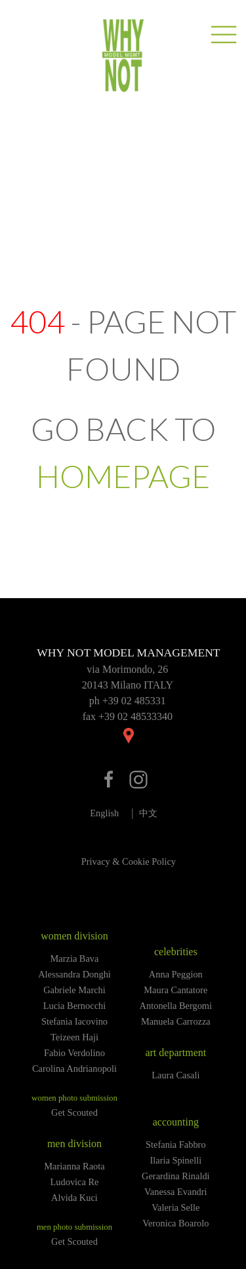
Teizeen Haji (74, 1037)
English (104, 813)
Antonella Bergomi (176, 1005)
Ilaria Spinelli (175, 1160)
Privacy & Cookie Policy (128, 861)
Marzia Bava (75, 958)
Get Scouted (74, 1112)
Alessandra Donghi (74, 974)
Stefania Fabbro (176, 1144)
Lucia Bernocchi (74, 1005)
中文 (148, 813)
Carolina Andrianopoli (74, 1068)
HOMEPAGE (123, 476)
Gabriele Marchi (74, 990)
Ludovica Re (75, 1182)
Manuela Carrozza (176, 1021)
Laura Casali (175, 1075)
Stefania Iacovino (74, 1021)
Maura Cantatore (175, 990)
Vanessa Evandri (175, 1191)
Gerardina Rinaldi (176, 1176)
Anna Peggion (176, 974)
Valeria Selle (175, 1207)
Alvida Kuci (74, 1197)
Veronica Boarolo (175, 1223)
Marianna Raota (74, 1166)
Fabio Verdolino (74, 1053)
